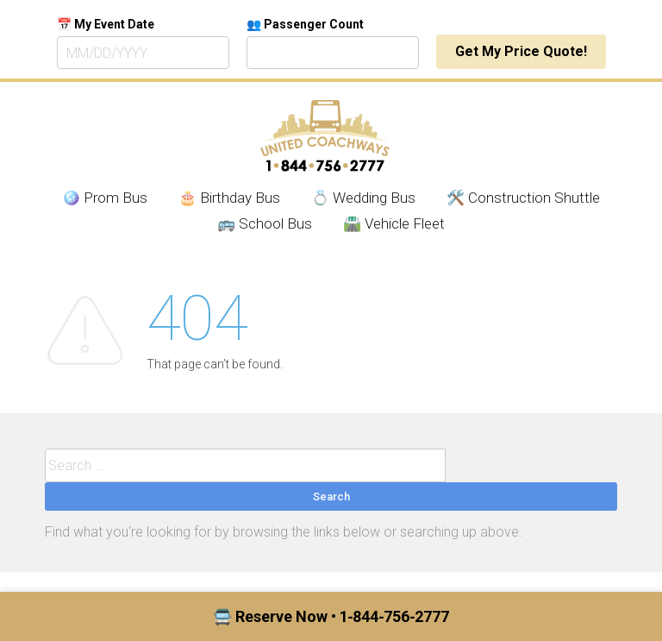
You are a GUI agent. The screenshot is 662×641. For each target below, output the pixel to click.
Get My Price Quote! (521, 51)
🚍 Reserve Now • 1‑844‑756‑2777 (331, 616)
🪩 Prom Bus (104, 197)
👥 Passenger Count (305, 24)
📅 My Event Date (105, 24)
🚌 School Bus (264, 223)
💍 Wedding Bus (363, 197)
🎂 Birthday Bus (229, 197)
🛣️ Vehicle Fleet (394, 223)
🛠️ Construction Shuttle (523, 197)
